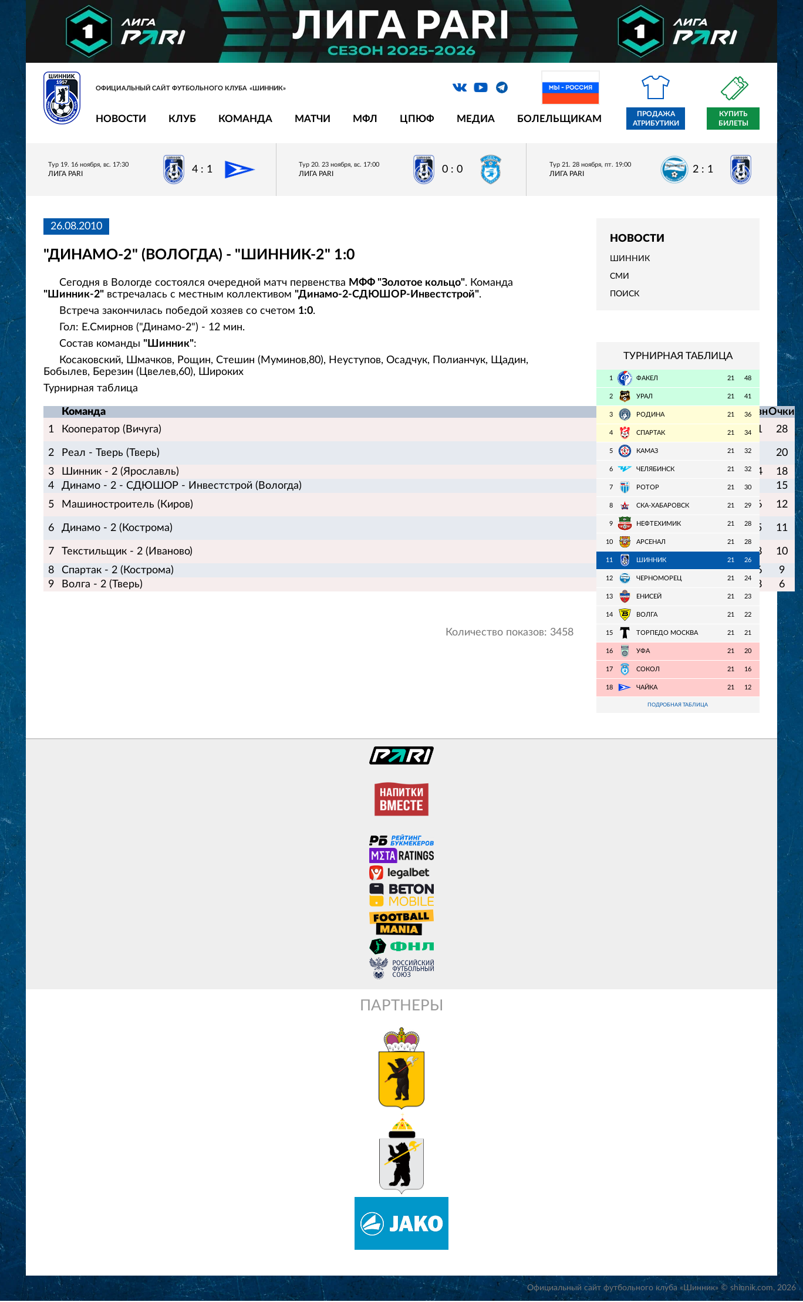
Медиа (476, 119)
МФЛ (365, 119)
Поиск (624, 294)
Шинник (630, 259)
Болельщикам (559, 119)
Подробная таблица (678, 705)
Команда (245, 119)
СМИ (619, 276)
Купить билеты (733, 118)
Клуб (182, 119)
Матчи (312, 119)
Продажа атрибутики (656, 118)
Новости (121, 119)
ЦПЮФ (417, 119)
